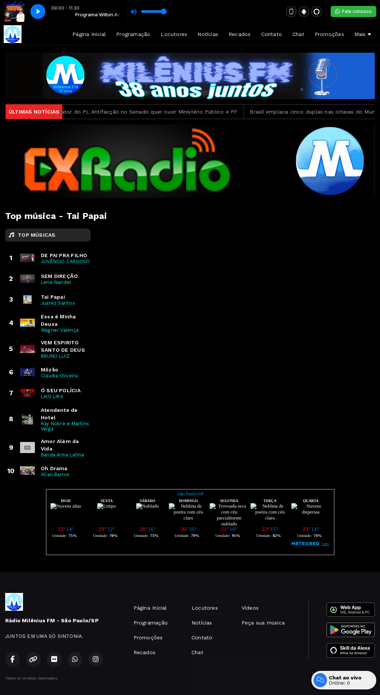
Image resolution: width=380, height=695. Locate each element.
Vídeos (250, 608)
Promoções (329, 34)
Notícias (207, 34)
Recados (239, 34)
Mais (362, 34)
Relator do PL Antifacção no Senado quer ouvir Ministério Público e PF (150, 112)
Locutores (174, 34)
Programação (133, 34)
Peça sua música (263, 623)
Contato (271, 34)
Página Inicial (89, 34)
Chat (298, 34)
